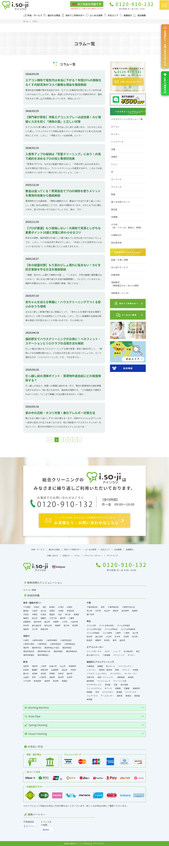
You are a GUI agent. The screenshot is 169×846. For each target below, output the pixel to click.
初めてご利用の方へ (74, 15)
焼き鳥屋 (124, 684)
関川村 (26, 673)
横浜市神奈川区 (43, 651)
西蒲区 (64, 681)
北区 (60, 614)
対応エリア (113, 15)
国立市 (47, 621)
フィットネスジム (94, 688)
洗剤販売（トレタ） (120, 293)
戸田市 (126, 636)
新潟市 (56, 681)
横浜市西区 (58, 651)
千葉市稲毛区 (92, 607)
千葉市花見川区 (128, 607)
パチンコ (125, 669)
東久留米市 (36, 625)
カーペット (116, 179)
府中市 (26, 625)
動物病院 (90, 681)
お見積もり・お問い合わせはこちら (165, 46)
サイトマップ (112, 555)
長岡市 (47, 681)
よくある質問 (96, 15)
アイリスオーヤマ (94, 651)
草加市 (107, 640)
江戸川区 (53, 618)
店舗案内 (129, 549)
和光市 (89, 636)
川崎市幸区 (42, 644)
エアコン (115, 126)
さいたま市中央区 (106, 625)
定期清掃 (115, 274)
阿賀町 (52, 673)
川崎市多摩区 (51, 640)
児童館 (126, 688)
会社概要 (141, 15)
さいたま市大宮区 (94, 629)
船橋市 (135, 610)
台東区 (69, 607)
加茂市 (26, 666)
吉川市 (135, 633)
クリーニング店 (119, 681)
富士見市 (99, 636)
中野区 (34, 614)
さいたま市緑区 (93, 633)
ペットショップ (103, 681)
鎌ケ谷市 (90, 614)
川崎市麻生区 (69, 644)
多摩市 (56, 621)
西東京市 (44, 629)
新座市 (89, 640)
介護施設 (90, 666)
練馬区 (26, 618)
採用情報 (128, 368)
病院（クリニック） (106, 677)
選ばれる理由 (54, 15)
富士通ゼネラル (93, 655)
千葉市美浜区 (113, 607)
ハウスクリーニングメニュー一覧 (127, 119)
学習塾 (135, 669)
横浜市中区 (36, 647)
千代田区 (27, 607)
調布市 (62, 618)
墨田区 (26, 610)
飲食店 (128, 695)
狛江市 (66, 625)
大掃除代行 (116, 235)
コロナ (107, 651)
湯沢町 (43, 673)
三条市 (43, 666)
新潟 (25, 661)
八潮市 (126, 633)
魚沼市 (61, 677)
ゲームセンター (107, 695)
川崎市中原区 (37, 640)
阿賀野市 (72, 666)
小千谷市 (27, 681)
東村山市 (48, 625)
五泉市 (69, 677)
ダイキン (131, 655)
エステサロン (107, 692)
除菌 (113, 194)
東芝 (138, 651)
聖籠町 (34, 669)
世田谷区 (70, 610)
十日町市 (42, 677)
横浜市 (26, 647)
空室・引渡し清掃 (119, 259)
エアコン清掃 (29, 589)
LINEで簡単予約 (165, 83)
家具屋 (108, 684)
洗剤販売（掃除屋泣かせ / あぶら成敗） (125, 284)
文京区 (61, 607)
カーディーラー (130, 673)
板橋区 (76, 614)
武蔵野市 (27, 621)
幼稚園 (100, 666)
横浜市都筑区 (71, 651)
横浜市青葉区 (28, 655)
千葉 (89, 602)
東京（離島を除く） (32, 602)
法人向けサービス (119, 267)
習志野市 (125, 610)
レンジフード (117, 141)
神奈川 (26, 635)
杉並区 (43, 614)
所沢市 (135, 636)
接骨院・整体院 (105, 669)
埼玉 (89, 621)
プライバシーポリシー (93, 555)
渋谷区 (26, 614)
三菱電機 (106, 655)
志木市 (117, 636)
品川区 (43, 610)
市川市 (89, 610)
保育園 (89, 699)
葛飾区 (43, 618)
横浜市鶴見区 (43, 655)
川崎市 (26, 640)
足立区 (34, 618)
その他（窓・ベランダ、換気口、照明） (127, 226)
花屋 (115, 684)
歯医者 (119, 695)
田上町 (64, 669)
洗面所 (114, 156)
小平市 (64, 621)
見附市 (34, 666)
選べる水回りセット (120, 201)
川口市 (108, 636)
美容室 (137, 695)
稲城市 (26, 629)
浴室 (113, 149)
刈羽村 (73, 669)
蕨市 (114, 640)
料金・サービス (34, 15)
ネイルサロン (115, 673)
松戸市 (98, 610)
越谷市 (122, 640)
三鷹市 (71, 618)
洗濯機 (114, 216)
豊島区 (52, 614)
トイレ (114, 164)
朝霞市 (98, 640)
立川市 (34, 629)
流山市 (107, 610)
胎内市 (69, 673)
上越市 (26, 677)
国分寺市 (37, 621)
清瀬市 (57, 625)
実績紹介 (128, 15)
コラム (77, 555)
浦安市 (115, 610)
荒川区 (68, 614)
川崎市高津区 (55, 644)
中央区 (36, 607)
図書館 (118, 688)
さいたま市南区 (123, 625)
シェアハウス (92, 695)
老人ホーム (110, 666)
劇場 (117, 669)
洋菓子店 (90, 677)
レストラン (91, 669)
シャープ (116, 651)
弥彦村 (61, 673)
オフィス (108, 688)
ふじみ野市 (107, 633)
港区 (44, 607)
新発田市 (37, 681)
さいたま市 (91, 625)
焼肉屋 (130, 677)
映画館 (89, 692)
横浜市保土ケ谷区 (51, 647)
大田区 (61, 610)
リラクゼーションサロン (97, 673)
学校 (97, 692)
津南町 (34, 673)
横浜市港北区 (28, 651)
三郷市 (118, 633)
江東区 (34, 610)
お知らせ (66, 555)
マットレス (116, 186)
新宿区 (52, 607)
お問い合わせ (52, 555)
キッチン (115, 134)
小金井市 (74, 621)
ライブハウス (130, 692)
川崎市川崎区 (28, 644)
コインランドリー (125, 666)
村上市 (62, 666)
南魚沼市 (44, 669)
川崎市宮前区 (66, 640)
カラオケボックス (94, 684)
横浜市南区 (67, 647)
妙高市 (26, 669)
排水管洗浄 (116, 242)
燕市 (34, 677)
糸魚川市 (53, 666)
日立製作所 (128, 651)
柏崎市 (52, 677)
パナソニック (118, 655)
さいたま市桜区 (111, 629)
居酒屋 (119, 692)
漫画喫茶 (136, 688)
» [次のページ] (79, 439)
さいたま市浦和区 (128, 629)
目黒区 (52, 610)
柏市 (103, 607)
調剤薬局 (121, 677)
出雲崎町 (55, 669)
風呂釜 (114, 209)
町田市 (75, 625)
